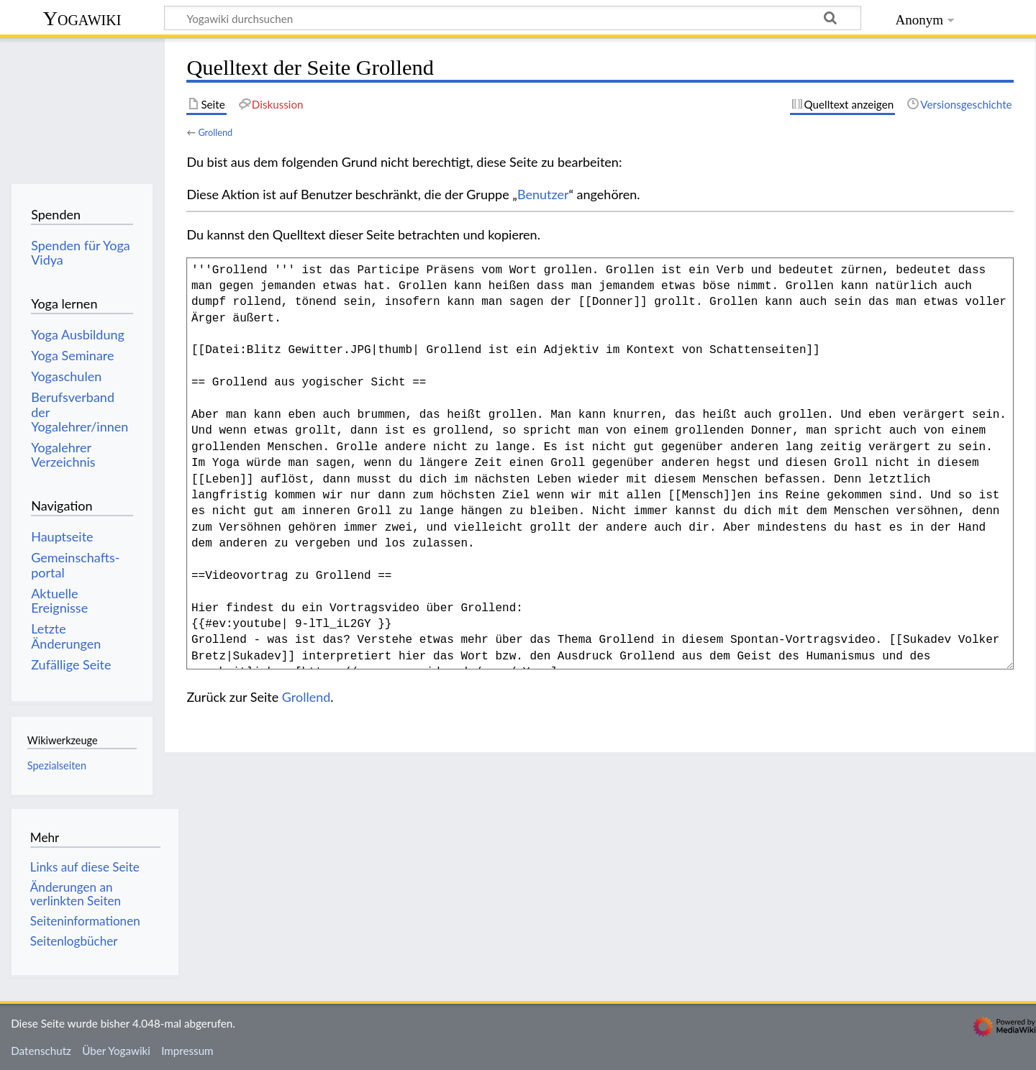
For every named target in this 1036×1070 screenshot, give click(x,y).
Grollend (215, 132)
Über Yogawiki (116, 1050)
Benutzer (543, 194)
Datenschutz (41, 1050)
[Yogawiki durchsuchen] (512, 17)
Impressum (187, 1050)
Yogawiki (82, 18)
